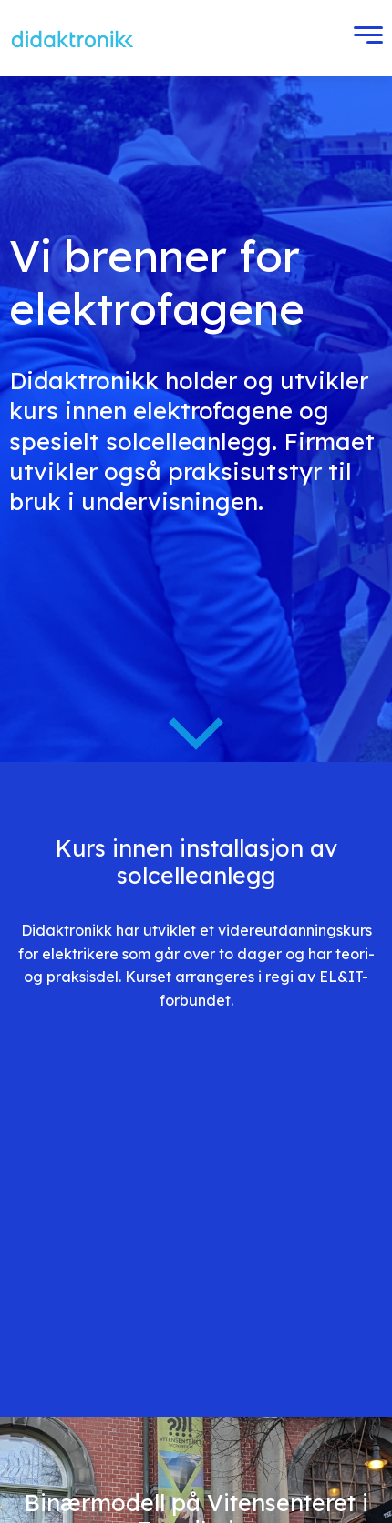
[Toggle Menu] (364, 38)
